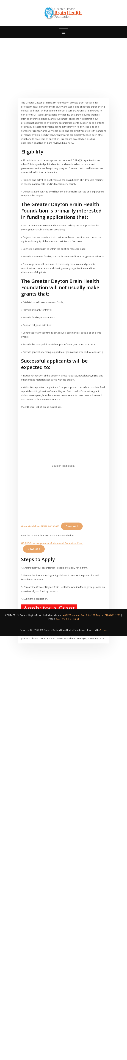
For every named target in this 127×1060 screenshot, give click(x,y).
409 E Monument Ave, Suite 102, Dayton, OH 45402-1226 (91, 615)
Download (72, 597)
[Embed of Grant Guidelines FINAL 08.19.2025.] (63, 537)
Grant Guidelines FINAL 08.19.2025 (40, 597)
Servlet (103, 630)
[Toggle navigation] (63, 32)
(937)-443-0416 (63, 618)
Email (76, 618)
